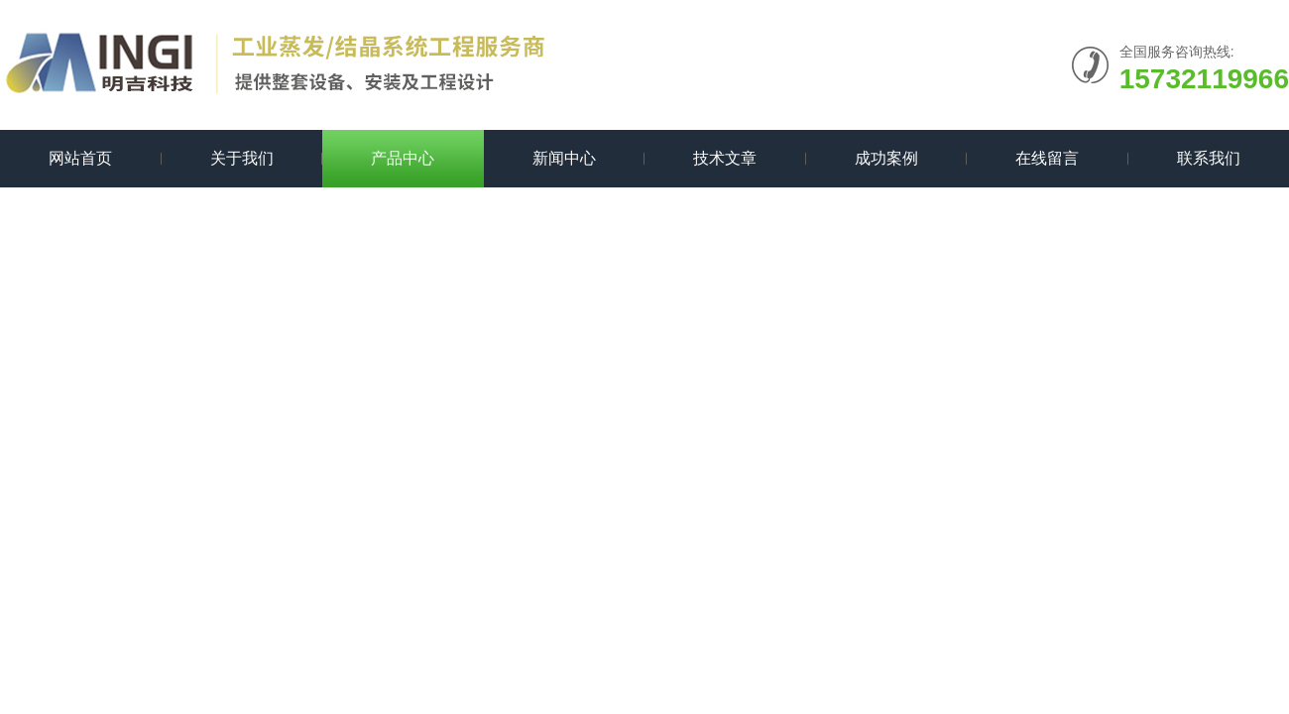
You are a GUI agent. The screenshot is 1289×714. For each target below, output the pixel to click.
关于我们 (242, 158)
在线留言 (1047, 158)
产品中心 (402, 158)
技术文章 (725, 158)
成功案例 (886, 158)
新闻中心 (564, 158)
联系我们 (1208, 158)
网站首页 (80, 158)
